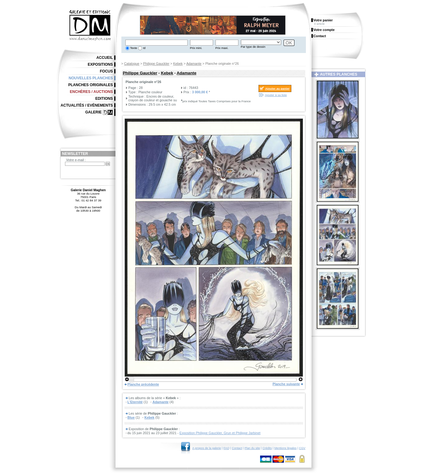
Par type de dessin (253, 46)
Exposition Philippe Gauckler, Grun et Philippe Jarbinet (220, 433)
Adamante (194, 63)
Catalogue (131, 63)
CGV (302, 448)
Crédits (267, 448)
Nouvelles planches (91, 78)
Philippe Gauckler (156, 63)
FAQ (226, 448)
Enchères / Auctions (91, 92)
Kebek (178, 63)
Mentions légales (285, 448)
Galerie (93, 112)
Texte (133, 48)
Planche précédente (143, 384)
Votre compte (324, 30)
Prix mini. (196, 48)
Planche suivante (286, 384)
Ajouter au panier (277, 88)
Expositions (100, 64)
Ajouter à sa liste (276, 95)
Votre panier (323, 20)
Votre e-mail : (76, 160)
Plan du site (252, 448)
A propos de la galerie (206, 448)
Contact (237, 448)
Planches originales (90, 85)
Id (144, 48)
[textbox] (156, 43)
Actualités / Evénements (87, 105)
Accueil (104, 57)
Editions (104, 98)
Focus (106, 71)
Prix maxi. (221, 48)
